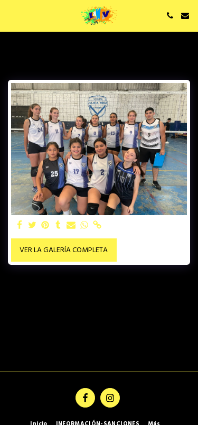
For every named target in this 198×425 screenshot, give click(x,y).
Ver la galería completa (64, 250)
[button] (12, 15)
